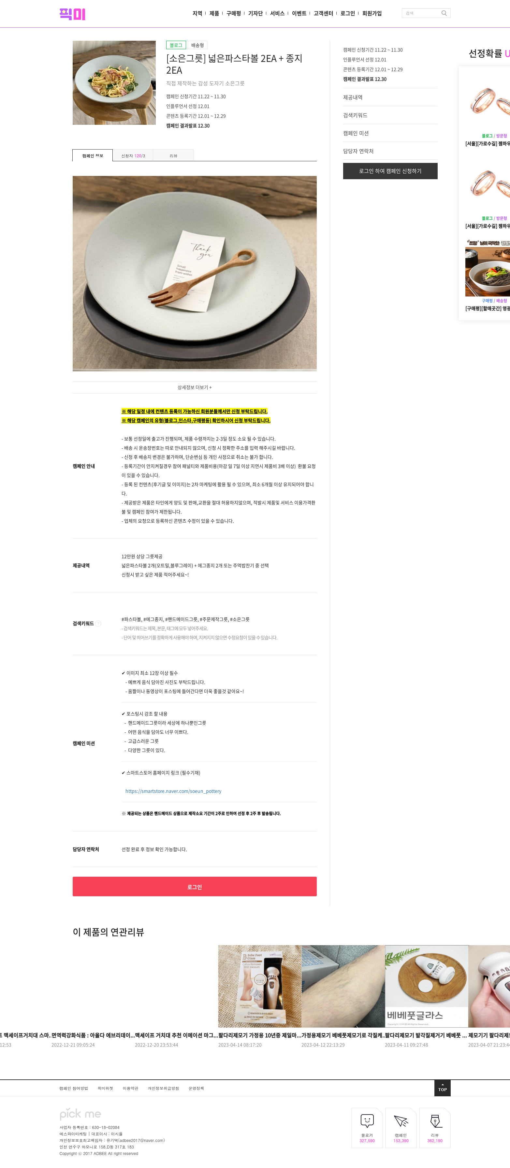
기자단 (255, 13)
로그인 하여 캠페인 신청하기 (390, 171)
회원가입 (372, 13)
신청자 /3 (133, 155)
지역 (197, 13)
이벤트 (299, 13)
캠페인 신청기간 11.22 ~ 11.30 (196, 96)
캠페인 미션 (356, 133)
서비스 (277, 13)
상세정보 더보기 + (195, 387)
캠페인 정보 (92, 155)
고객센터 (323, 13)
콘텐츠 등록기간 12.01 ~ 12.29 (196, 115)
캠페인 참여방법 (75, 1088)
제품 (214, 13)
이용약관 (131, 1088)
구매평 (233, 13)
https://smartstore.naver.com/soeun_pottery (173, 790)
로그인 (348, 13)
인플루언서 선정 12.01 (188, 105)
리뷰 (174, 155)
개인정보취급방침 (164, 1088)
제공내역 (353, 97)
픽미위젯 (106, 1088)
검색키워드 (355, 115)
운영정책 (196, 1088)
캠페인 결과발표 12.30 (188, 125)
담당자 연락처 (358, 151)
